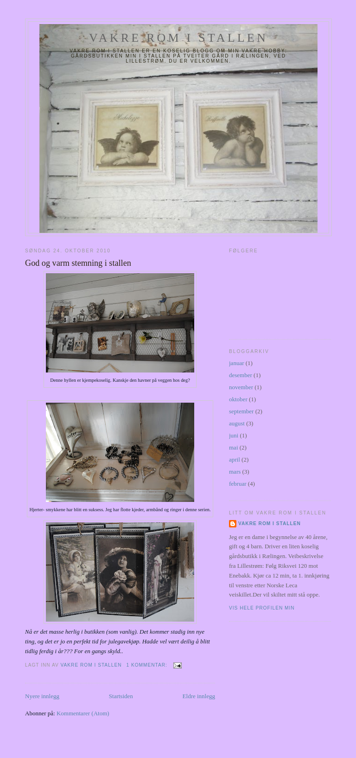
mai (233, 447)
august (237, 423)
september (241, 411)
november (241, 387)
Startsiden (121, 696)
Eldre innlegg (199, 696)
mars (235, 471)
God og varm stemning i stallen (78, 263)
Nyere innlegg (42, 696)
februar (238, 483)
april (234, 459)
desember (240, 375)
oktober (238, 399)
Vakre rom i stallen (178, 38)
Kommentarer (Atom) (83, 713)
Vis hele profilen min (262, 607)
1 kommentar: (147, 665)
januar (236, 363)
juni (233, 435)
